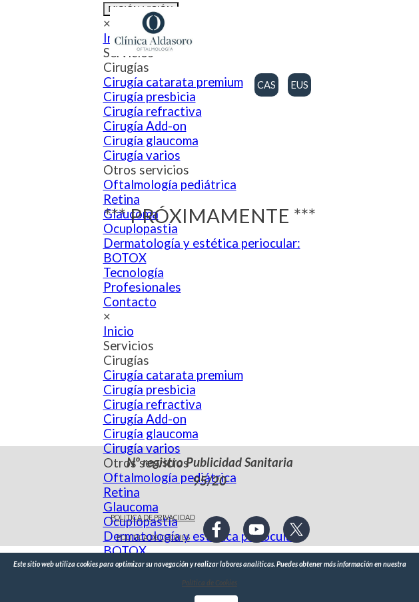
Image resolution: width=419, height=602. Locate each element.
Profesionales (142, 287)
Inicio (118, 331)
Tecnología (133, 272)
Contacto (130, 301)
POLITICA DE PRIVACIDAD (153, 517)
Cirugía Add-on (145, 419)
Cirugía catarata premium (173, 82)
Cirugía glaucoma (151, 433)
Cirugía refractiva (152, 404)
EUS (299, 85)
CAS (266, 85)
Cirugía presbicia (149, 96)
